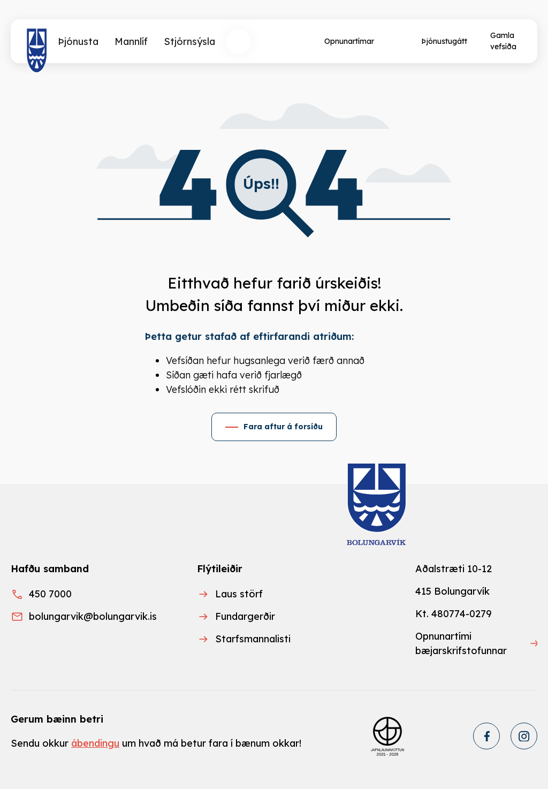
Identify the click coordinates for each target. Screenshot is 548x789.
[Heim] (37, 50)
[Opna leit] (238, 41)
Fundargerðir (245, 616)
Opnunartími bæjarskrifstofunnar (461, 643)
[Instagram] (524, 736)
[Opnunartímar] (348, 41)
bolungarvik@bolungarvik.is (93, 616)
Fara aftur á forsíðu (283, 426)
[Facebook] (486, 736)
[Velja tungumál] (278, 41)
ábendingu (95, 743)
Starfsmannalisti (253, 639)
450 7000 (50, 594)
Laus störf (239, 594)
